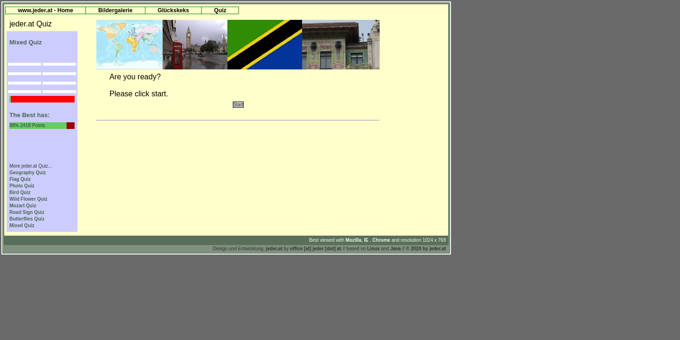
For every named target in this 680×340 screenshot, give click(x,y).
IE (367, 240)
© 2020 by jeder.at (426, 248)
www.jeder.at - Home (45, 10)
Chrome (382, 240)
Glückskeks (173, 10)
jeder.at (274, 248)
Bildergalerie (115, 10)
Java (395, 248)
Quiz (220, 10)
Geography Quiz (27, 172)
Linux (373, 248)
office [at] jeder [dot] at (315, 248)
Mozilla (353, 240)
